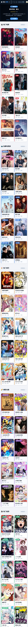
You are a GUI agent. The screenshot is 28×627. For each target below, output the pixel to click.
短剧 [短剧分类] (16, 2)
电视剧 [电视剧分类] (11, 2)
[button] (27, 2)
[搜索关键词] (20, 2)
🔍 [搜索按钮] (23, 2)
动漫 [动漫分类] (14, 2)
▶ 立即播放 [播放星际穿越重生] (14, 18)
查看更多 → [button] (23, 24)
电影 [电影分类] (9, 2)
